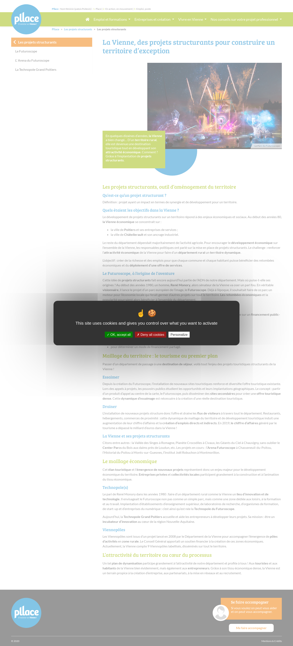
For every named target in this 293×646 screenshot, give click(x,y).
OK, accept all (119, 334)
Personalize (179, 334)
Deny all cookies (150, 334)
